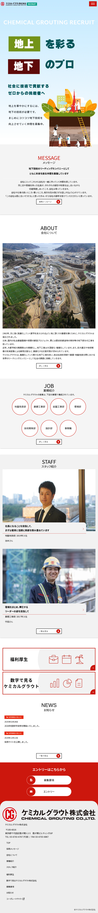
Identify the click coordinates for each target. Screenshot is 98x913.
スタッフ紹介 (11, 867)
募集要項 (49, 780)
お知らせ (10, 892)
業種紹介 (10, 861)
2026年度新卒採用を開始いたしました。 (22, 725)
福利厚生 (10, 874)
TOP (8, 842)
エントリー (49, 791)
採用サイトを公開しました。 (16, 741)
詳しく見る (43, 366)
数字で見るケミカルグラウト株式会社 (21, 880)
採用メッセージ (45, 202)
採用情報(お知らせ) (14, 717)
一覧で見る (43, 756)
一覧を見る (43, 631)
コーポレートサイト (14, 898)
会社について (11, 854)
